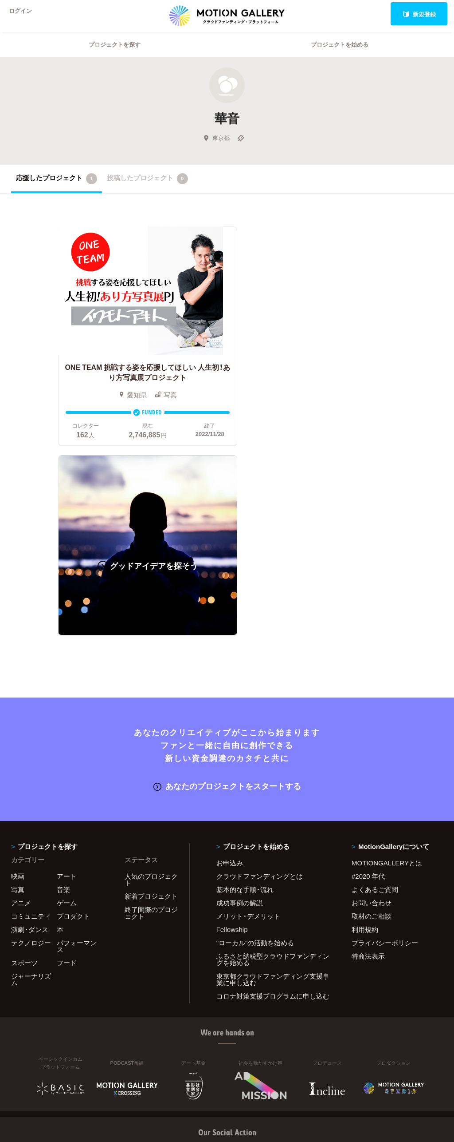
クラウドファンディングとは (259, 685)
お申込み (229, 672)
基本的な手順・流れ (245, 699)
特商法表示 (368, 765)
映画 (17, 685)
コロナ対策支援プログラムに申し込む (272, 805)
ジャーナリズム (31, 789)
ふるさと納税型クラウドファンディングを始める (272, 769)
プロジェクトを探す (115, 56)
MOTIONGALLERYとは (387, 672)
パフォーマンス (77, 755)
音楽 (63, 699)
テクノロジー (31, 752)
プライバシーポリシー (385, 752)
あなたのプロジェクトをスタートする (227, 595)
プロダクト (73, 725)
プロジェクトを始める (339, 56)
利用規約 (365, 739)
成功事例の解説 (239, 712)
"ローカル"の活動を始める (255, 752)
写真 (17, 699)
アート (67, 685)
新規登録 (419, 14)
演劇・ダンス (29, 739)
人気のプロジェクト (151, 689)
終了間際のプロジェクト (151, 722)
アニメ (21, 712)
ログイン (23, 14)
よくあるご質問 (375, 699)
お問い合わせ (371, 712)
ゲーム (67, 712)
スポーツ (24, 772)
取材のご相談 (371, 725)
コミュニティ (31, 725)
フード (67, 772)
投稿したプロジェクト (147, 190)
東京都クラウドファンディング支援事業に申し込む (272, 789)
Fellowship (232, 739)
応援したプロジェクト (56, 190)
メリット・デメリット (248, 725)
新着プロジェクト (151, 705)
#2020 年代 (368, 685)
